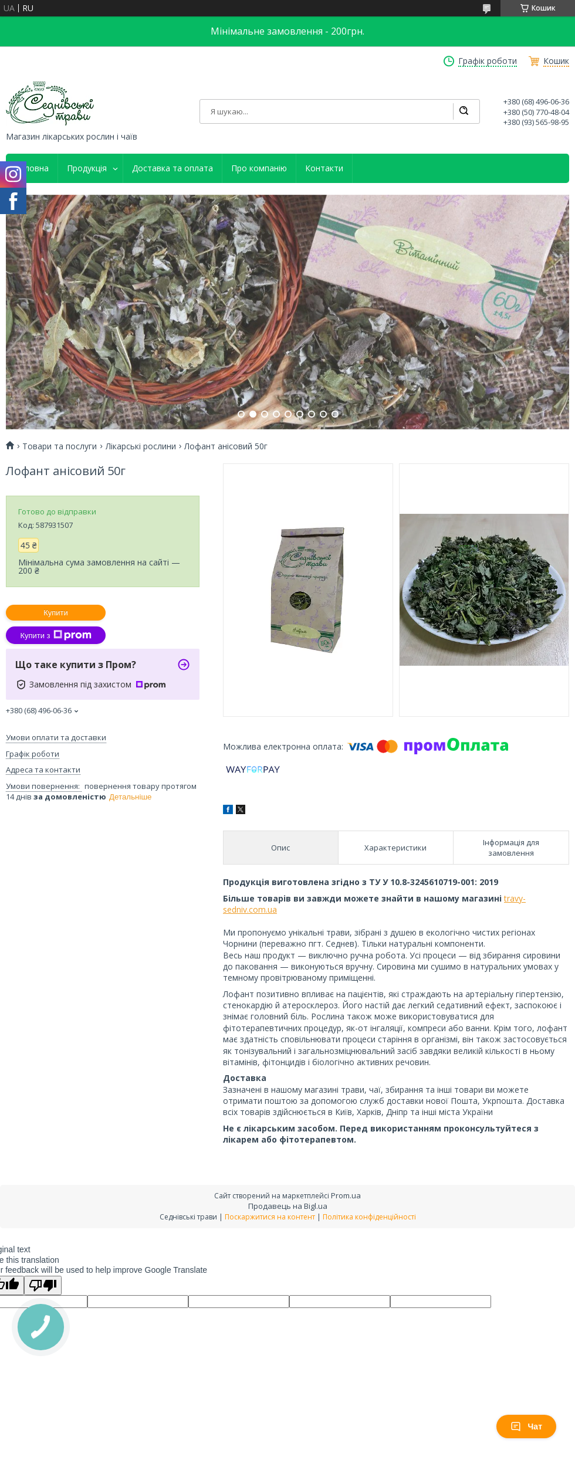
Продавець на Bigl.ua (287, 1206)
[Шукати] (463, 111)
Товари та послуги (59, 446)
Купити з (55, 635)
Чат (526, 1426)
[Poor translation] (43, 1285)
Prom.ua (346, 1195)
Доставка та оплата (172, 168)
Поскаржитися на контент (270, 1217)
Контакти (324, 168)
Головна (32, 168)
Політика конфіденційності (369, 1217)
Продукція (87, 168)
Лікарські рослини (141, 446)
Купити (55, 612)
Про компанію (259, 168)
